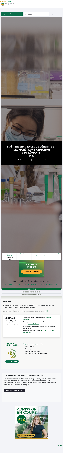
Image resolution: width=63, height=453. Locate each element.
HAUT (60, 445)
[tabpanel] (31, 332)
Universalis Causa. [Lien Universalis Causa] (33, 324)
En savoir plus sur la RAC (14, 390)
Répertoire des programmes (12, 14)
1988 (46, 311)
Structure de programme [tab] (31, 295)
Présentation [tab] (31, 289)
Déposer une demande (31, 271)
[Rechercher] (36, 14)
